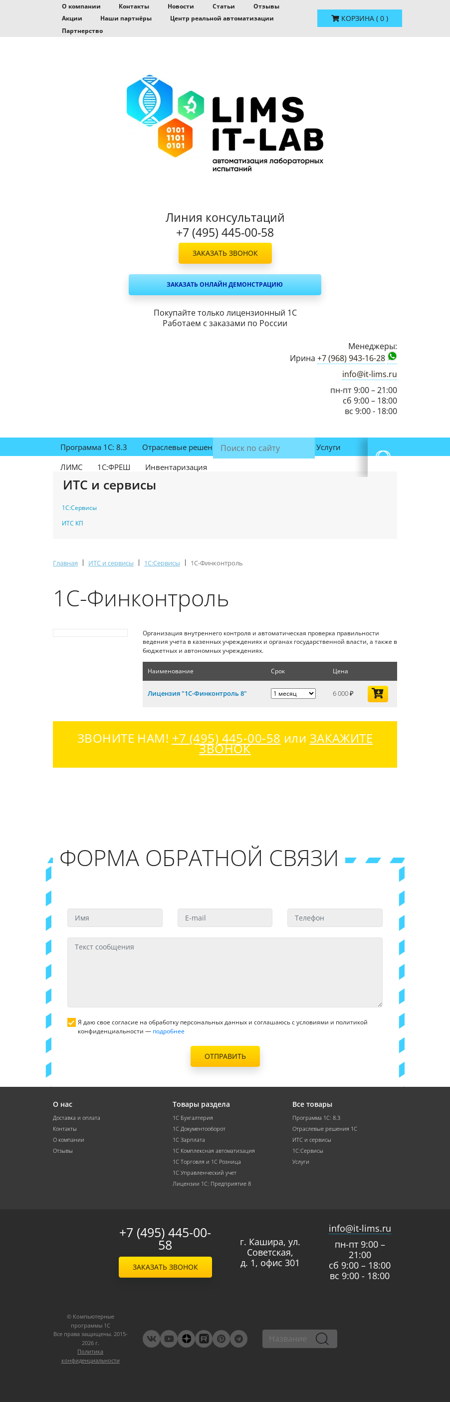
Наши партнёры (126, 18)
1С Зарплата (189, 1139)
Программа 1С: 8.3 (93, 447)
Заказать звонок (225, 253)
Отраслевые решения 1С (187, 447)
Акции (72, 18)
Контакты (134, 6)
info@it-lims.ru (369, 374)
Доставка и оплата (76, 1117)
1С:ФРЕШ (113, 467)
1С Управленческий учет (204, 1172)
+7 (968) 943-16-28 (351, 358)
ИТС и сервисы (274, 447)
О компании (81, 6)
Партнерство (82, 30)
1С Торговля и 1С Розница (207, 1161)
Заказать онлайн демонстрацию (225, 284)
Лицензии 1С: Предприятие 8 (212, 1183)
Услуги (328, 447)
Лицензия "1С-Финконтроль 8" (197, 693)
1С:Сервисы (307, 1150)
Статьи (224, 6)
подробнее (169, 1031)
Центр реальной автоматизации (222, 18)
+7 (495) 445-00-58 (165, 1238)
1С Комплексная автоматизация (214, 1150)
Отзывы (266, 6)
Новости (181, 6)
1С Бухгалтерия (193, 1117)
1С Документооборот (199, 1128)
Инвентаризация (176, 467)
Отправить (225, 1056)
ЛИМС (71, 467)
